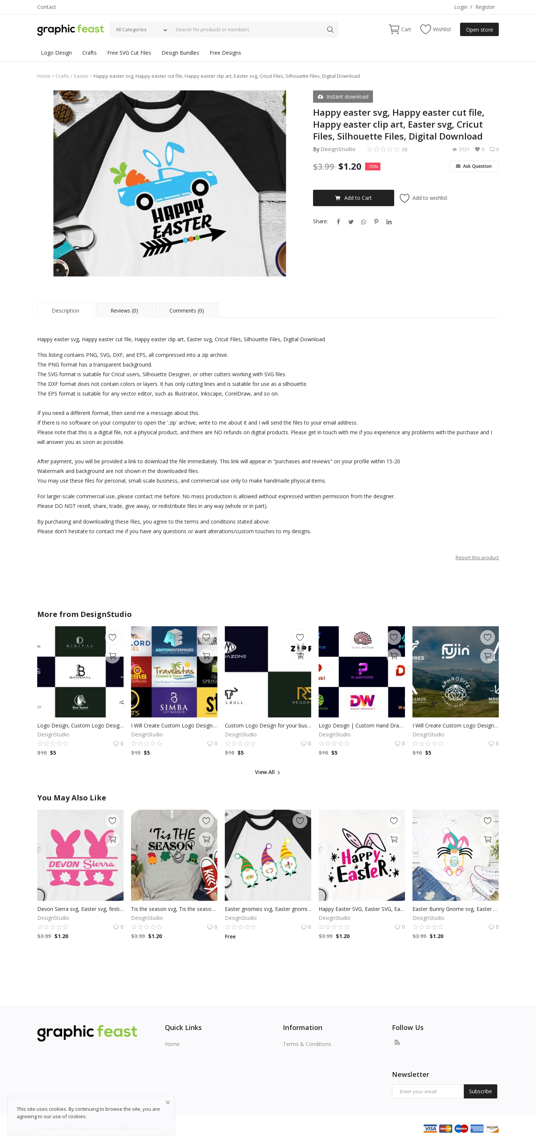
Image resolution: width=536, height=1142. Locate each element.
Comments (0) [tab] (186, 310)
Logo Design (56, 52)
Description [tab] (65, 310)
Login (461, 6)
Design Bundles (180, 52)
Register (485, 6)
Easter (81, 76)
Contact (46, 6)
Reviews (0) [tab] (124, 310)
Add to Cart (353, 198)
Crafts (89, 52)
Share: (320, 221)
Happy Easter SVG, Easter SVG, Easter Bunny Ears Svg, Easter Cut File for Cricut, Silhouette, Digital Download (362, 908)
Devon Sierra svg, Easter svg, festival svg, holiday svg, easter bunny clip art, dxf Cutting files (80, 908)
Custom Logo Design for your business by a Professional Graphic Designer (268, 725)
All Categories (131, 29)
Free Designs (225, 52)
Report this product (477, 557)
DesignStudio (338, 149)
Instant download (343, 96)
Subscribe (480, 1091)
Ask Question (474, 166)
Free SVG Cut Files (129, 52)
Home (44, 76)
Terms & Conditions (307, 1043)
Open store (479, 29)
